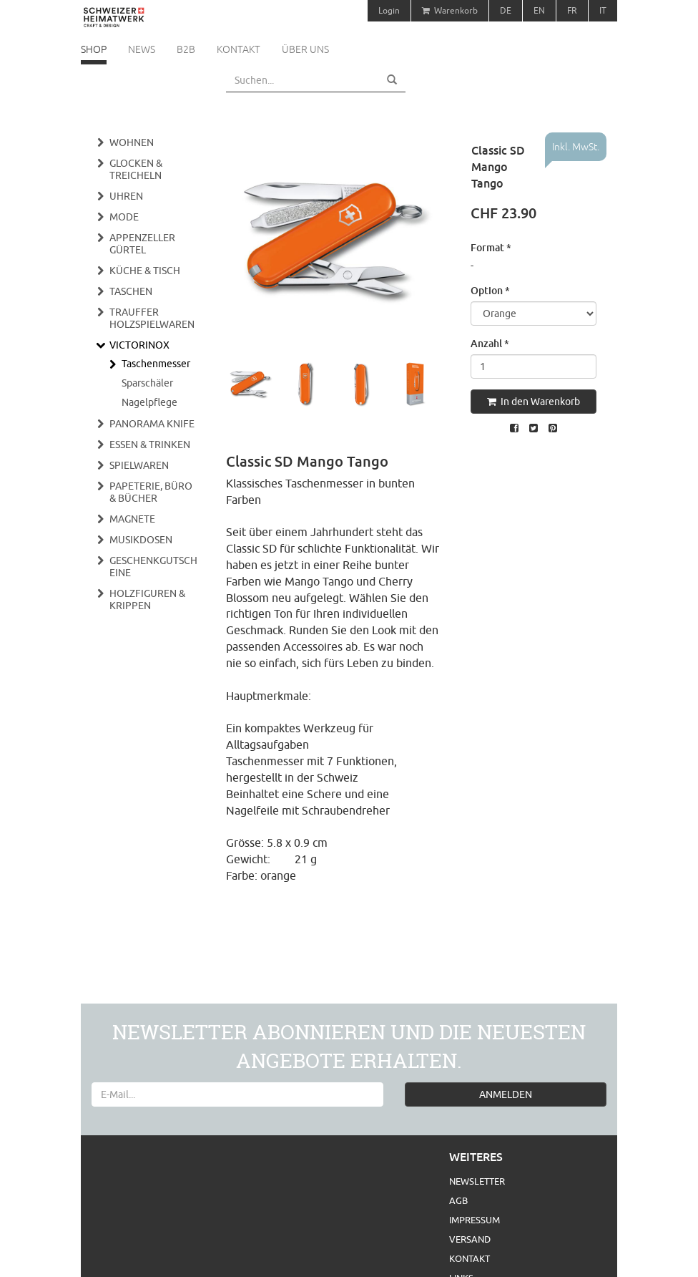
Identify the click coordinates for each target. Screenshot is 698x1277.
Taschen (130, 291)
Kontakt (238, 49)
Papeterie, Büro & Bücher (150, 492)
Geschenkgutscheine (153, 566)
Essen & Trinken (149, 444)
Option (490, 290)
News (141, 49)
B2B (186, 49)
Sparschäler (147, 383)
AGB (458, 1200)
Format (491, 247)
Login (389, 10)
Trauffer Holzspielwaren (152, 318)
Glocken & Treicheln (135, 169)
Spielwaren (139, 465)
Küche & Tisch (144, 270)
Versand (470, 1239)
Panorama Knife (152, 423)
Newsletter (477, 1181)
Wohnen (131, 142)
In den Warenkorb (533, 401)
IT (602, 10)
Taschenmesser (156, 363)
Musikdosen (140, 539)
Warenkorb (450, 10)
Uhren (126, 196)
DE (505, 10)
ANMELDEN (505, 1094)
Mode (124, 217)
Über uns (305, 49)
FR (572, 10)
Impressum (474, 1219)
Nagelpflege (149, 402)
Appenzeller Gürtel (142, 244)
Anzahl (490, 343)
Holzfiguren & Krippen (147, 599)
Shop (94, 49)
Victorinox (139, 345)
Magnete (132, 519)
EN (539, 10)
